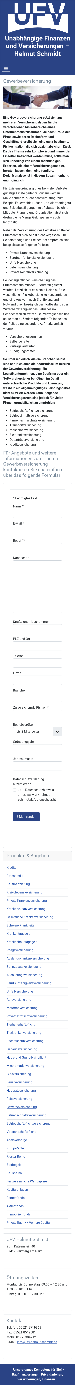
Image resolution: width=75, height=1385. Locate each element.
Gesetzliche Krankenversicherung (30, 917)
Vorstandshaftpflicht (21, 1132)
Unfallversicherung (20, 991)
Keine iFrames (37, 664)
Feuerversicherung (19, 1082)
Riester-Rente (16, 1156)
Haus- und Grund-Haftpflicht (26, 1057)
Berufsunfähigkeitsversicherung (29, 983)
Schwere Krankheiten (21, 925)
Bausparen (14, 1173)
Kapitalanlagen (17, 1189)
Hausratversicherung (21, 1090)
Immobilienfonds (19, 1214)
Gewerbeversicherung (22, 1107)
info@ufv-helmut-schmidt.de (37, 1342)
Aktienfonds (15, 1206)
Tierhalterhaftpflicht (21, 1024)
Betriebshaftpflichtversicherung (29, 1123)
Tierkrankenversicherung (24, 1033)
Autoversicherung (19, 1000)
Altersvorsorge (17, 1140)
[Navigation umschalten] (6, 69)
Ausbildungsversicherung (24, 975)
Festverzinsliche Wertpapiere (27, 1181)
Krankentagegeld (18, 934)
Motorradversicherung (22, 1008)
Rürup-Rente (15, 1148)
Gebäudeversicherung (22, 1049)
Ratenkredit (15, 876)
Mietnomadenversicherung (25, 1066)
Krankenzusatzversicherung (26, 909)
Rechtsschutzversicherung (25, 1041)
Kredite (11, 868)
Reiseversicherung (19, 1099)
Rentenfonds (16, 1198)
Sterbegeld (14, 1165)
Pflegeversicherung (20, 950)
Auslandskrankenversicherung (28, 958)
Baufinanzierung (18, 884)
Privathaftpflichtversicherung (27, 1016)
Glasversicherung (19, 1074)
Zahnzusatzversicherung (24, 967)
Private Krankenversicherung (27, 901)
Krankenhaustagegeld (22, 942)
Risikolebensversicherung (24, 892)
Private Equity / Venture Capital (29, 1223)
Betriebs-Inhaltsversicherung (26, 1115)
